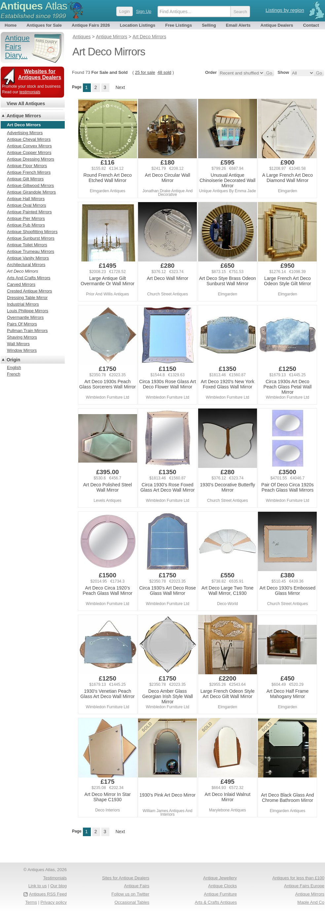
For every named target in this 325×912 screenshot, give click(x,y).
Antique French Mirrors (29, 172)
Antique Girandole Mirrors (31, 192)
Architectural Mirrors (26, 264)
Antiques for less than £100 (298, 877)
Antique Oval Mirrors (26, 205)
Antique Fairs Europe (304, 885)
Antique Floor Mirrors (27, 165)
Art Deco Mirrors (22, 271)
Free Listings (178, 25)
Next (120, 87)
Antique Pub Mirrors (26, 225)
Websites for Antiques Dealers (39, 74)
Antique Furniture (220, 894)
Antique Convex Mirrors (29, 145)
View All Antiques (26, 103)
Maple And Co (310, 902)
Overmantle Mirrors (25, 317)
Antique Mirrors (24, 115)
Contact (311, 25)
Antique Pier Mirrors (26, 218)
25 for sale (145, 72)
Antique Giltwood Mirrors (30, 185)
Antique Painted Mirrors (29, 211)
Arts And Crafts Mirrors (28, 277)
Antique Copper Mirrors (29, 152)
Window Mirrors (22, 350)
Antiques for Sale (44, 25)
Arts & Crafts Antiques (216, 902)
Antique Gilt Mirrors (25, 178)
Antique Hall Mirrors (26, 198)
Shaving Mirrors (22, 337)
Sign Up (143, 11)
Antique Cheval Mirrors (29, 139)
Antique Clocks (222, 885)
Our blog (58, 885)
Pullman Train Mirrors (27, 330)
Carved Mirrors (21, 284)
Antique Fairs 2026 (91, 25)
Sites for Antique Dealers (125, 877)
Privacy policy (54, 902)
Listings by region (285, 10)
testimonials (29, 92)
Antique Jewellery (220, 877)
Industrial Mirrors (23, 304)
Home (11, 25)
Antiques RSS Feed (48, 894)
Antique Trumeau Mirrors (30, 251)
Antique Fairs (136, 885)
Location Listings (138, 25)
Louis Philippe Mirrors (27, 310)
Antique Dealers (277, 25)
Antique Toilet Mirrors (27, 244)
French (13, 374)
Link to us (37, 885)
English (14, 367)
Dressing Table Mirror (27, 297)
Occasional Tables (132, 902)
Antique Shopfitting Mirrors (32, 231)
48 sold (164, 72)
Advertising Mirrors (25, 132)
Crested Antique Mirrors (29, 291)
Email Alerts (238, 25)
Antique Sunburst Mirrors (30, 238)
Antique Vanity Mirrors (28, 258)
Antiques (33, 6)
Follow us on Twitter (130, 894)
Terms (31, 902)
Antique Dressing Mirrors (30, 159)
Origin (13, 359)
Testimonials (55, 877)
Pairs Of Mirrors (22, 323)
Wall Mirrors (18, 343)
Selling (209, 25)
